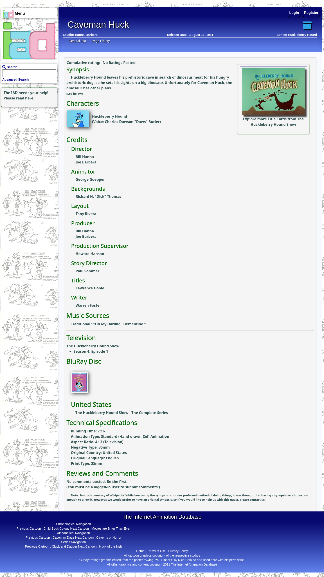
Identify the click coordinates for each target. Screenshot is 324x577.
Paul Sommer (87, 271)
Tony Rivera (86, 213)
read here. (25, 98)
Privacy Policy (178, 551)
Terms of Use (156, 551)
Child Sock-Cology (56, 528)
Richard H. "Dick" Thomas (98, 196)
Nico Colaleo (187, 560)
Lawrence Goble (90, 288)
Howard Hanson (90, 253)
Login (294, 13)
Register (311, 13)
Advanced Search (15, 79)
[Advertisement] (28, 136)
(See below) (74, 94)
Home (140, 551)
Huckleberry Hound (109, 116)
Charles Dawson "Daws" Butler (132, 121)
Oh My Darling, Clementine (119, 324)
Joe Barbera (86, 162)
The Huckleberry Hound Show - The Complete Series (121, 412)
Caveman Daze (63, 537)
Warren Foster (88, 305)
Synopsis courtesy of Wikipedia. (103, 495)
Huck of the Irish (110, 546)
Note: (75, 495)
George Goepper (90, 179)
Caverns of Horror (108, 537)
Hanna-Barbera (86, 35)
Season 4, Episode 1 (91, 351)
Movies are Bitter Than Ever (110, 528)
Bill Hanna (85, 156)
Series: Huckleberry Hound (297, 35)
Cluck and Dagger (64, 546)
